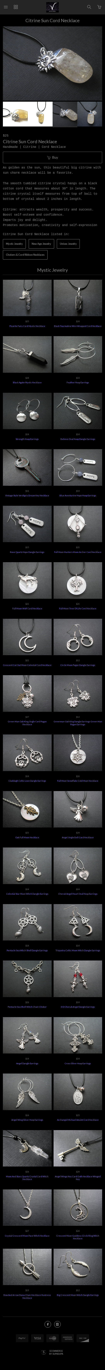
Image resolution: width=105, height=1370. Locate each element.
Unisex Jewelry (68, 243)
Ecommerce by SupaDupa (56, 1352)
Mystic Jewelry (14, 243)
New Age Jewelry (41, 243)
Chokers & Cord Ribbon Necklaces (25, 254)
